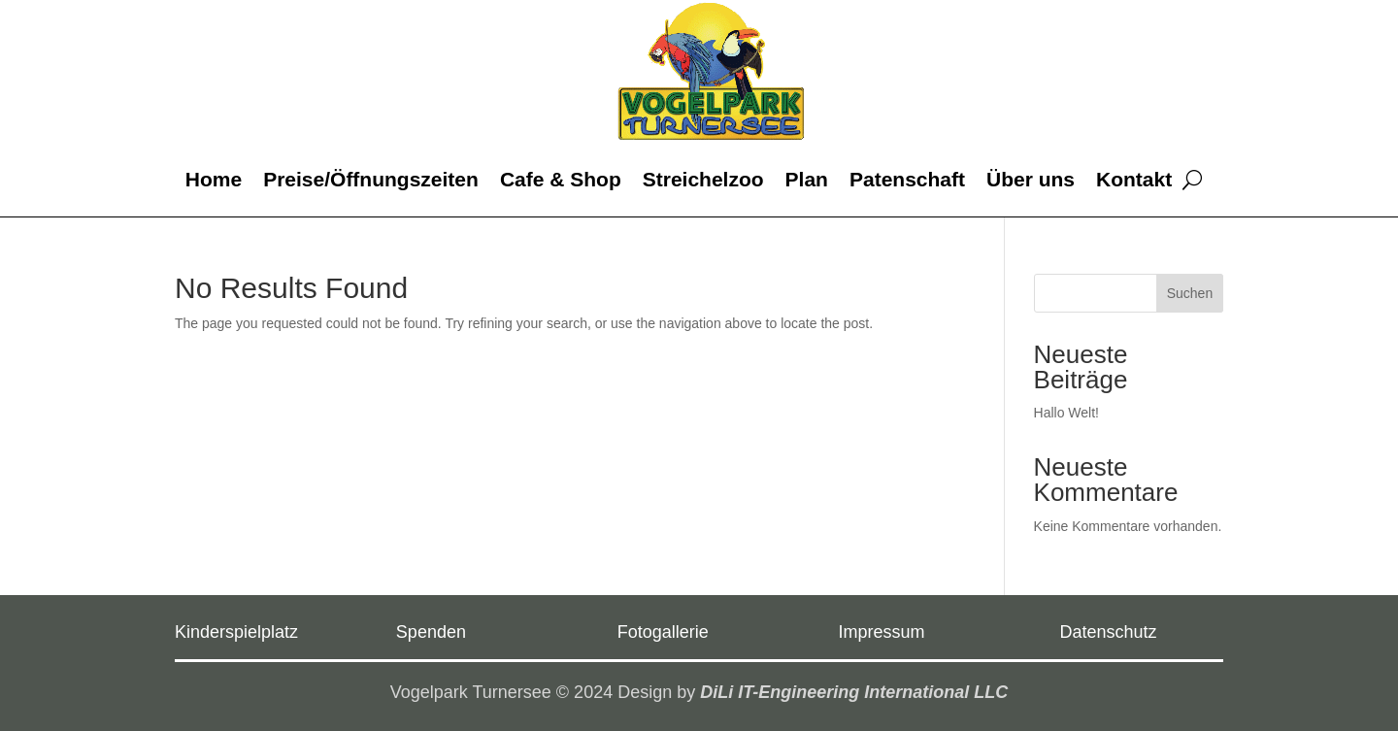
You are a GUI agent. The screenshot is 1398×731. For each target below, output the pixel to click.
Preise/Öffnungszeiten (371, 179)
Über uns (1030, 179)
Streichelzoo (703, 179)
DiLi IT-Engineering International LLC (854, 692)
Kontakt (1134, 179)
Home (213, 179)
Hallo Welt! (1066, 412)
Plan (806, 179)
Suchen (1190, 293)
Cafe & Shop (560, 179)
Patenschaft (907, 179)
